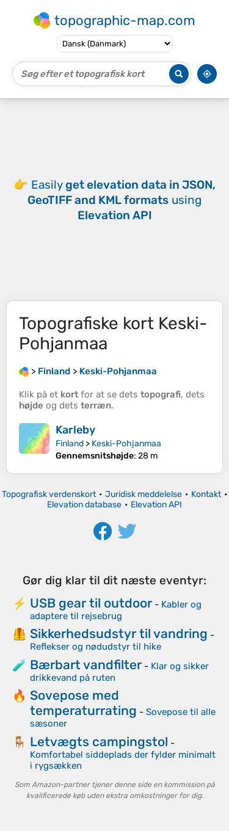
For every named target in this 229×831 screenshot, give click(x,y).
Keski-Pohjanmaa (126, 443)
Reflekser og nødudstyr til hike (95, 646)
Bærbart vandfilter (86, 664)
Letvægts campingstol (99, 741)
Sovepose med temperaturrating (83, 703)
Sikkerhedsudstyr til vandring (119, 633)
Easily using (121, 200)
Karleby (75, 430)
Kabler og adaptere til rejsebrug (116, 610)
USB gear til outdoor (91, 603)
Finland (70, 443)
